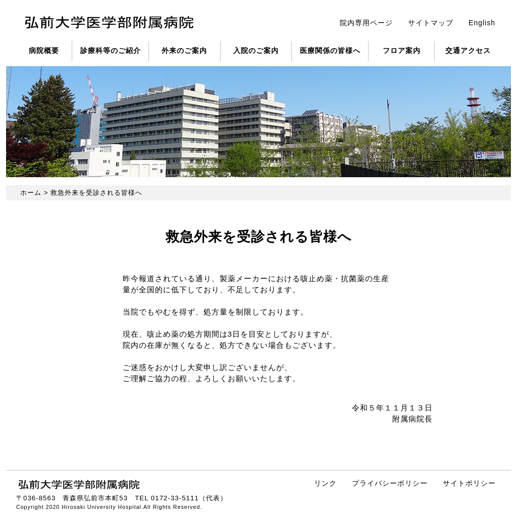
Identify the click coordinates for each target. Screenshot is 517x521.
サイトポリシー (469, 483)
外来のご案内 (184, 50)
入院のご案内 (256, 50)
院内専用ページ (366, 23)
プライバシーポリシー (390, 483)
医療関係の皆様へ (330, 50)
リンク (325, 483)
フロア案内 (402, 50)
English (482, 23)
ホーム (30, 192)
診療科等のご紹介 (110, 50)
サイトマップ (430, 23)
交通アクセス (468, 50)
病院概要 (44, 50)
